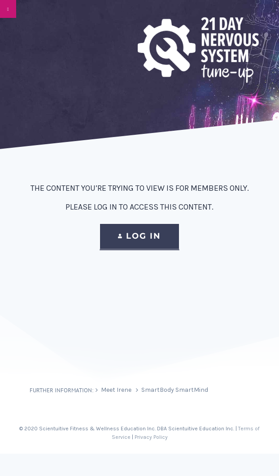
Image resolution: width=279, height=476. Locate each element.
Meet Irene (116, 390)
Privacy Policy (151, 437)
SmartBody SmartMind (174, 390)
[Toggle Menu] (8, 9)
